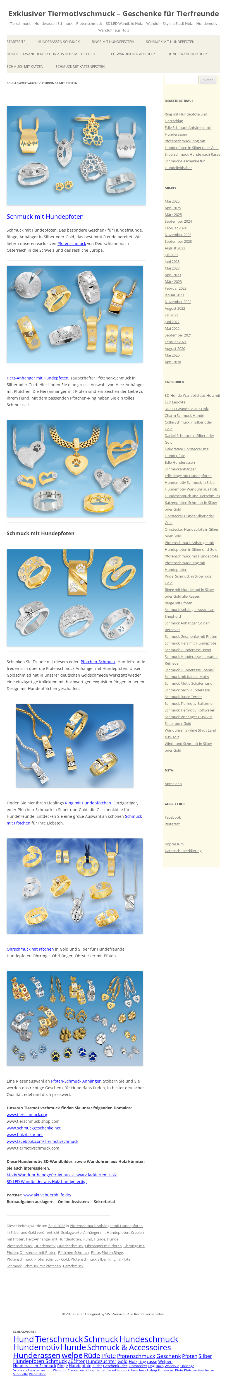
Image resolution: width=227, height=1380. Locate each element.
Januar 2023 (174, 294)
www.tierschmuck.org (27, 1114)
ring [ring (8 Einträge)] (142, 1361)
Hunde (99, 1239)
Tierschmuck (73, 1265)
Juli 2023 (171, 254)
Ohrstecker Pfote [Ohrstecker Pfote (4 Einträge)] (170, 1370)
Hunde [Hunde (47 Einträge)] (73, 1346)
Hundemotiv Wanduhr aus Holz (191, 489)
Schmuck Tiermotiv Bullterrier (189, 703)
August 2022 (175, 308)
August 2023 (175, 248)
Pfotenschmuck (72, 243)
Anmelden (173, 783)
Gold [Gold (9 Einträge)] (123, 1361)
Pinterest (172, 823)
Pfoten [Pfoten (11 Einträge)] (189, 1356)
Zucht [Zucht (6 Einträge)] (97, 1365)
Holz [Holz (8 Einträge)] (133, 1361)
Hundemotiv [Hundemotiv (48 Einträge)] (36, 1346)
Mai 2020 (172, 355)
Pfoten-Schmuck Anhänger (76, 1081)
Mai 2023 (172, 268)
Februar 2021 (176, 341)
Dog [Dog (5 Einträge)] (151, 1366)
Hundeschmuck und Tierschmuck (192, 495)
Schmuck (14, 1265)
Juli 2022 (171, 315)
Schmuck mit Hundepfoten (170, 41)
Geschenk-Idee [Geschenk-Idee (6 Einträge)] (115, 1365)
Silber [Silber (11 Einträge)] (205, 1356)
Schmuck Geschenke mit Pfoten (191, 636)
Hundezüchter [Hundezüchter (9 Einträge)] (101, 1361)
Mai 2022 (172, 328)
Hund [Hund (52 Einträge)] (23, 1339)
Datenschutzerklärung (183, 850)
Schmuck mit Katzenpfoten (80, 66)
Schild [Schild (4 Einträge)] (101, 1370)
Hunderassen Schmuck (59, 41)
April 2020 (173, 361)
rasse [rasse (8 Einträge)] (152, 1361)
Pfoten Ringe (112, 1252)
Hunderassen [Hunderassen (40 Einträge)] (37, 1355)
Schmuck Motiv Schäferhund (188, 683)
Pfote (95, 1252)
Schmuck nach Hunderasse (187, 690)
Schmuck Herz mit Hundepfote (190, 643)
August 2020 (175, 348)
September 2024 (178, 221)
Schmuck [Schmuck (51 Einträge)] (101, 1339)
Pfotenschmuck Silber (89, 1259)
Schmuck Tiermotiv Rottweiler (189, 710)
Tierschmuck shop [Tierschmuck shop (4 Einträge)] (144, 1370)
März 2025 (173, 214)
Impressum (174, 844)
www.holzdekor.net (25, 1134)
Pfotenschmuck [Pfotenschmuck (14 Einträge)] (136, 1356)
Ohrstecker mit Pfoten (38, 1252)
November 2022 (178, 301)
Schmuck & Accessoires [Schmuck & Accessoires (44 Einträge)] (129, 1347)
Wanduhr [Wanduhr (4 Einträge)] (60, 1370)
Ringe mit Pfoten (178, 602)
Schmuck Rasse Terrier (183, 696)
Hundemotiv (45, 1245)
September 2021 (178, 335)
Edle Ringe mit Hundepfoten (188, 475)
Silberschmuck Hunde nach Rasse (192, 154)
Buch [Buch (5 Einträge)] (160, 1366)
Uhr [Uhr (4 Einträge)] (49, 1370)
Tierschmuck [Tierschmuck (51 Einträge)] (59, 1339)
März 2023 (173, 281)
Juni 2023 (172, 261)
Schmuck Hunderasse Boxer (188, 649)
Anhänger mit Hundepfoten (106, 1232)
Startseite (16, 41)
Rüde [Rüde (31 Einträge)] (92, 1355)
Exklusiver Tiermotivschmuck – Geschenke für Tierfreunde (113, 13)
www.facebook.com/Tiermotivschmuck (42, 1141)
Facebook (173, 817)
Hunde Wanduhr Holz (187, 54)
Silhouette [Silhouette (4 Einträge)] (20, 1374)
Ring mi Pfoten (120, 1259)
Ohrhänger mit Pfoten (103, 1245)
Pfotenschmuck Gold (51, 1259)
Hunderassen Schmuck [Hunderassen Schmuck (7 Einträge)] (34, 1365)
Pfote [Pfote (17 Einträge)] (108, 1356)
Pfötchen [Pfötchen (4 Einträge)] (190, 1370)
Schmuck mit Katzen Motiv (187, 676)
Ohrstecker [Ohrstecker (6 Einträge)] (138, 1365)
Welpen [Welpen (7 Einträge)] (165, 1361)
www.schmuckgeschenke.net (34, 1128)
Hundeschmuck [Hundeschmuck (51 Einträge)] (148, 1339)
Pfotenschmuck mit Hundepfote (191, 556)
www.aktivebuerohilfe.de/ (47, 1195)
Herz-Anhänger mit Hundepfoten (37, 378)
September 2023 (178, 241)
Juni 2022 (172, 321)
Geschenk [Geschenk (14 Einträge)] (168, 1356)
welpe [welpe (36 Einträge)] (72, 1355)
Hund (87, 1239)
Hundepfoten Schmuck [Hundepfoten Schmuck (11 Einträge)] (40, 1361)
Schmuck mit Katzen (25, 66)
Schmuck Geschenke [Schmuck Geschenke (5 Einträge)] (29, 1370)
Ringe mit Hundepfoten (113, 41)
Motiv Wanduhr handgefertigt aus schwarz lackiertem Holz (62, 1174)
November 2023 (178, 234)
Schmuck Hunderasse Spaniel (189, 669)
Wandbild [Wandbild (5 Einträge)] (172, 1366)
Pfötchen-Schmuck (98, 661)
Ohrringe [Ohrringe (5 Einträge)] (187, 1366)
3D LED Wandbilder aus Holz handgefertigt (47, 1181)
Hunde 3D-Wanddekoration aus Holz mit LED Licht (52, 54)
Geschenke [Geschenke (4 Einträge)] (206, 1370)
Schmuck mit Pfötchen (42, 1265)
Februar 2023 (176, 288)
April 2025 (173, 207)
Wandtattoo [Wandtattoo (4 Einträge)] (37, 1374)
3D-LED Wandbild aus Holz (187, 408)
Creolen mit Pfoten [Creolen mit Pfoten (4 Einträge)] (81, 1370)
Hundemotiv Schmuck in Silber (190, 482)
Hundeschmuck (70, 1245)
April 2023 (173, 274)
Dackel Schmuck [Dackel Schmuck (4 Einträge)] (118, 1370)
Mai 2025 (172, 201)
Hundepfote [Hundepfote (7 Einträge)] (80, 1365)
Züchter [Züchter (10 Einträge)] (76, 1361)
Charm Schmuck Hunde (184, 415)
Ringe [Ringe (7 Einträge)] (62, 1365)
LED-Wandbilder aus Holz (132, 54)
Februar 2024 (176, 227)
